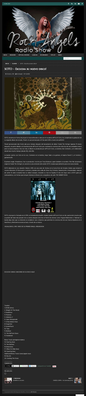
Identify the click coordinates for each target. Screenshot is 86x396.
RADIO (60, 55)
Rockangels (20, 74)
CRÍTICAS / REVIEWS (23, 55)
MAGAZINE (13, 55)
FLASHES (27, 74)
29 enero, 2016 (10, 74)
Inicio (5, 55)
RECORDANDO (44, 55)
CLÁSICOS (34, 55)
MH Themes (34, 392)
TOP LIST (53, 55)
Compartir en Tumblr (44, 366)
